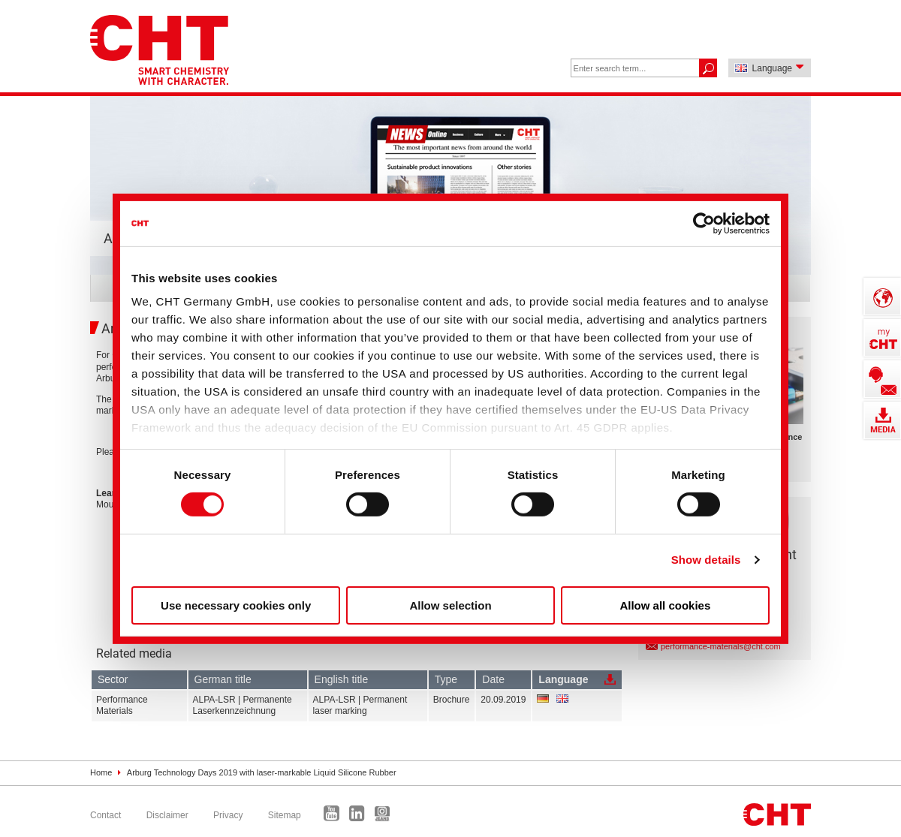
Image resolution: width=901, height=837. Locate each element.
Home (101, 772)
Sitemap (284, 815)
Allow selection (450, 605)
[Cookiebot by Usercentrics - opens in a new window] (704, 223)
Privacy (228, 815)
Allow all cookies (664, 605)
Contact (105, 815)
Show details (706, 559)
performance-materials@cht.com (721, 646)
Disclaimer (167, 815)
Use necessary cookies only (236, 605)
